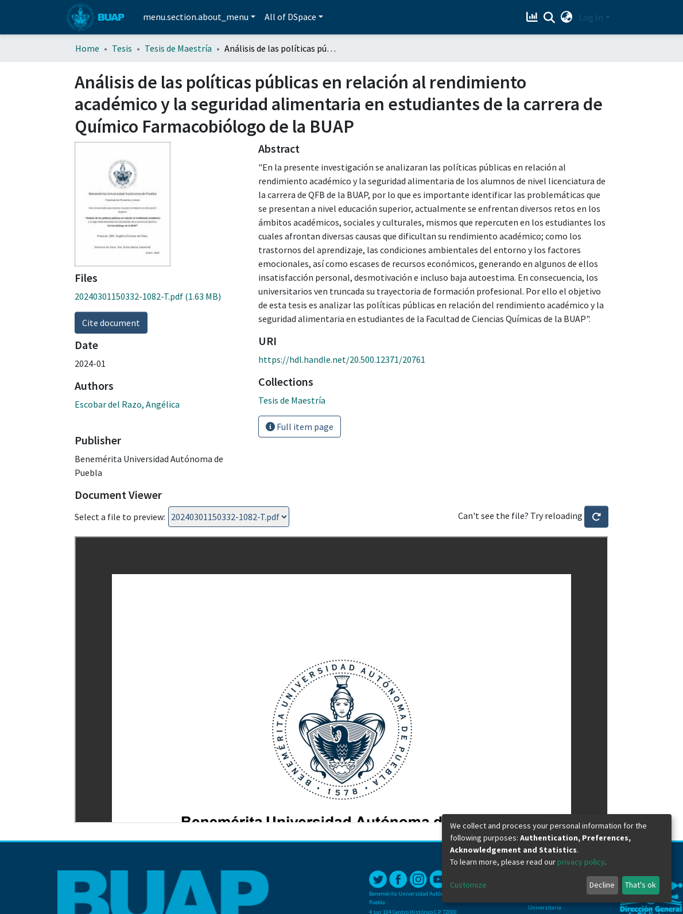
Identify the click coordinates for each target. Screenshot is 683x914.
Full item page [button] (299, 426)
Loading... (228, 516)
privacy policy (581, 862)
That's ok (640, 885)
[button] (566, 17)
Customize (468, 885)
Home (87, 48)
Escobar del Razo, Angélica (127, 404)
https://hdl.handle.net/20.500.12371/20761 (341, 359)
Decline (602, 885)
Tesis (122, 48)
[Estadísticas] (533, 17)
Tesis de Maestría (178, 48)
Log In (591, 17)
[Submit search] (549, 17)
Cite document (111, 322)
